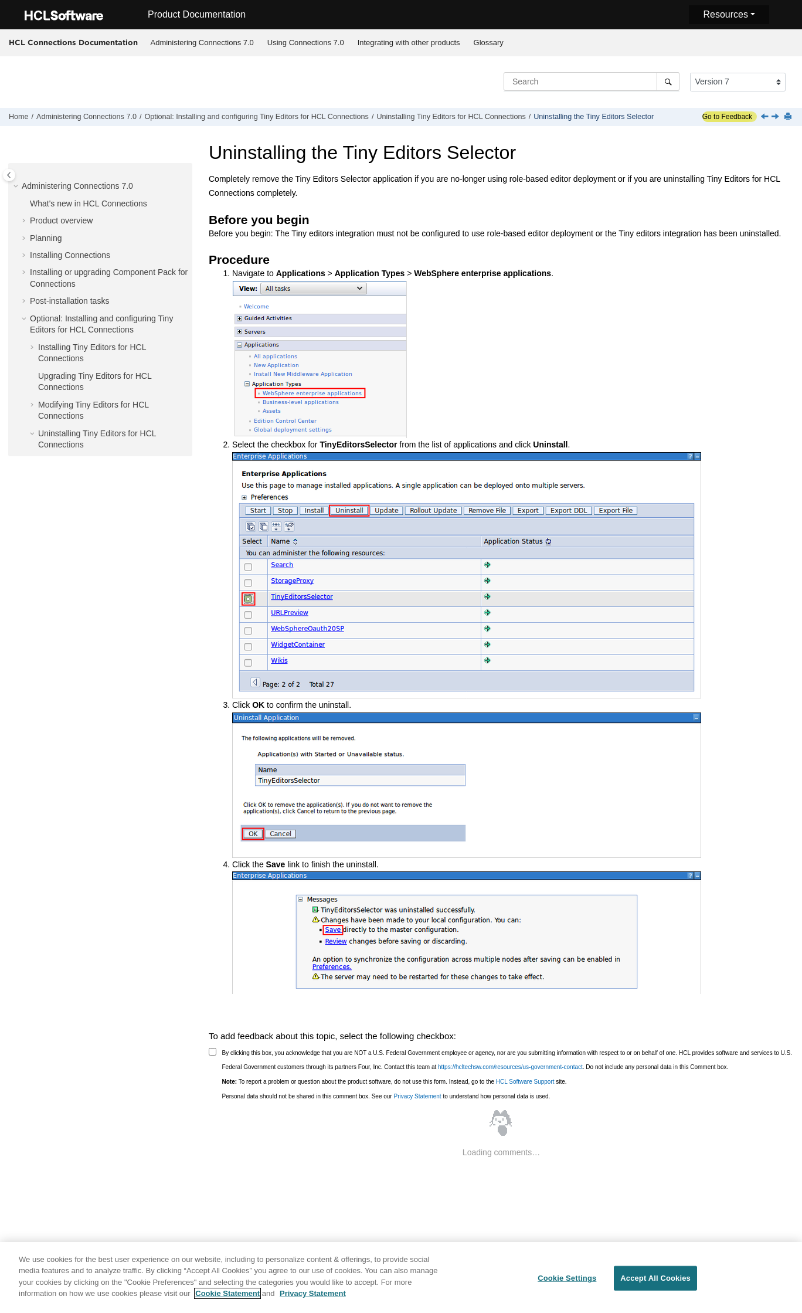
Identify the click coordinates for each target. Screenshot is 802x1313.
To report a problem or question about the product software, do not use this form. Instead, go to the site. (394, 1081)
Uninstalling (450, 117)
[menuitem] (202, 43)
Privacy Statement (417, 1096)
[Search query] (591, 81)
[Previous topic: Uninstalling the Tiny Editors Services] (766, 117)
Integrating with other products (409, 42)
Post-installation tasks (69, 301)
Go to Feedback (727, 117)
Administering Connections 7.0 (202, 42)
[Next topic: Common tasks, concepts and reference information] (776, 117)
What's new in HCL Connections (88, 203)
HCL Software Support (525, 1081)
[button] (17, 186)
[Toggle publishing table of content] (9, 175)
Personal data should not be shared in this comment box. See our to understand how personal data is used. (386, 1096)
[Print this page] (789, 117)
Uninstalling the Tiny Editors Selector (593, 117)
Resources (725, 14)
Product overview (61, 220)
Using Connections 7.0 (305, 42)
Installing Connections (70, 255)
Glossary (489, 42)
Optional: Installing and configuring (256, 117)
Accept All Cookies (655, 1281)
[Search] (668, 81)
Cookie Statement (227, 1296)
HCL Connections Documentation (73, 42)
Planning (46, 238)
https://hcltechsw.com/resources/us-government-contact (510, 1067)
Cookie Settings (567, 1281)
